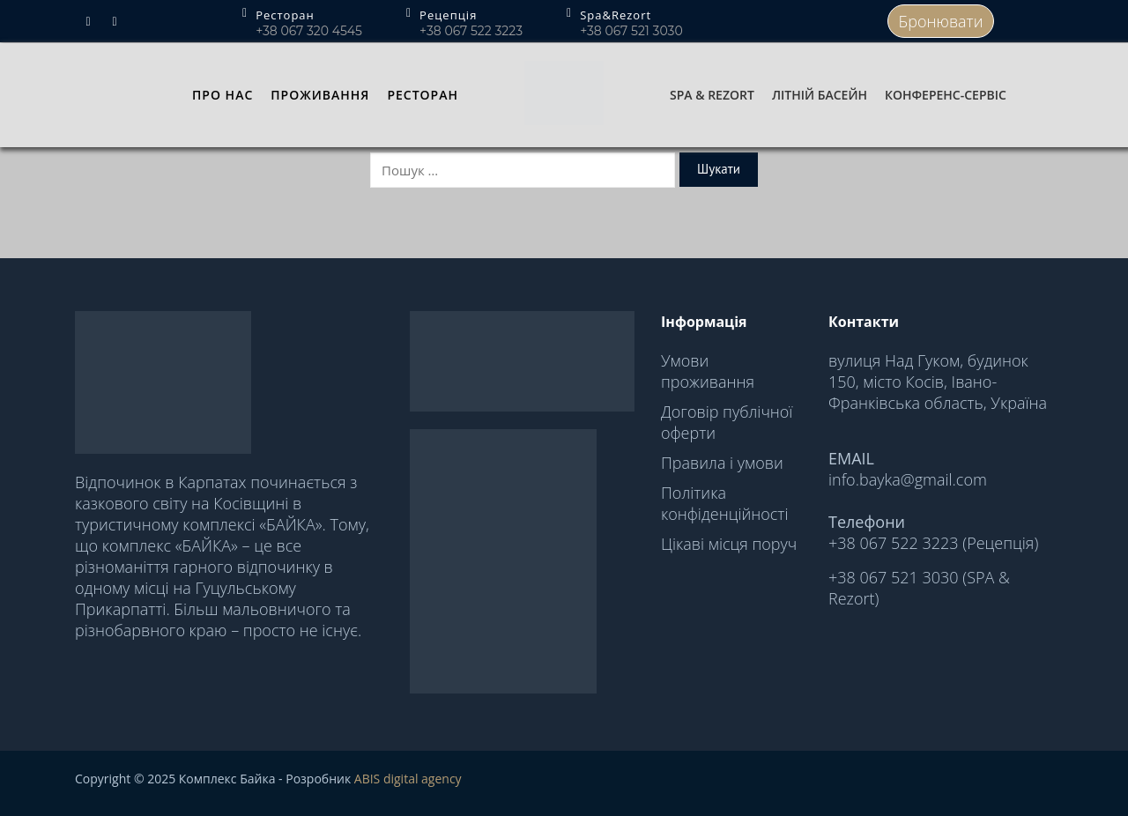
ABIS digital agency (408, 778)
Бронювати (941, 21)
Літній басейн (819, 94)
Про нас (222, 94)
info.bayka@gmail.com (907, 479)
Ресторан (422, 94)
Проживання (320, 94)
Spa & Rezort (712, 94)
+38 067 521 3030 (631, 31)
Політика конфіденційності (724, 503)
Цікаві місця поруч (729, 543)
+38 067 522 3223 (471, 31)
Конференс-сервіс (945, 94)
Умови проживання (707, 371)
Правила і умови (722, 462)
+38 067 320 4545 (309, 31)
